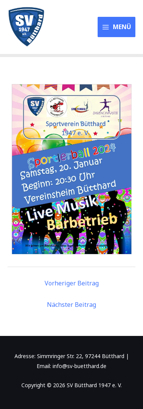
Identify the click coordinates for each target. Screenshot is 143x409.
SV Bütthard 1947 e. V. (68, 27)
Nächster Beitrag (71, 304)
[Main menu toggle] (117, 27)
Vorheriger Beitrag (72, 283)
